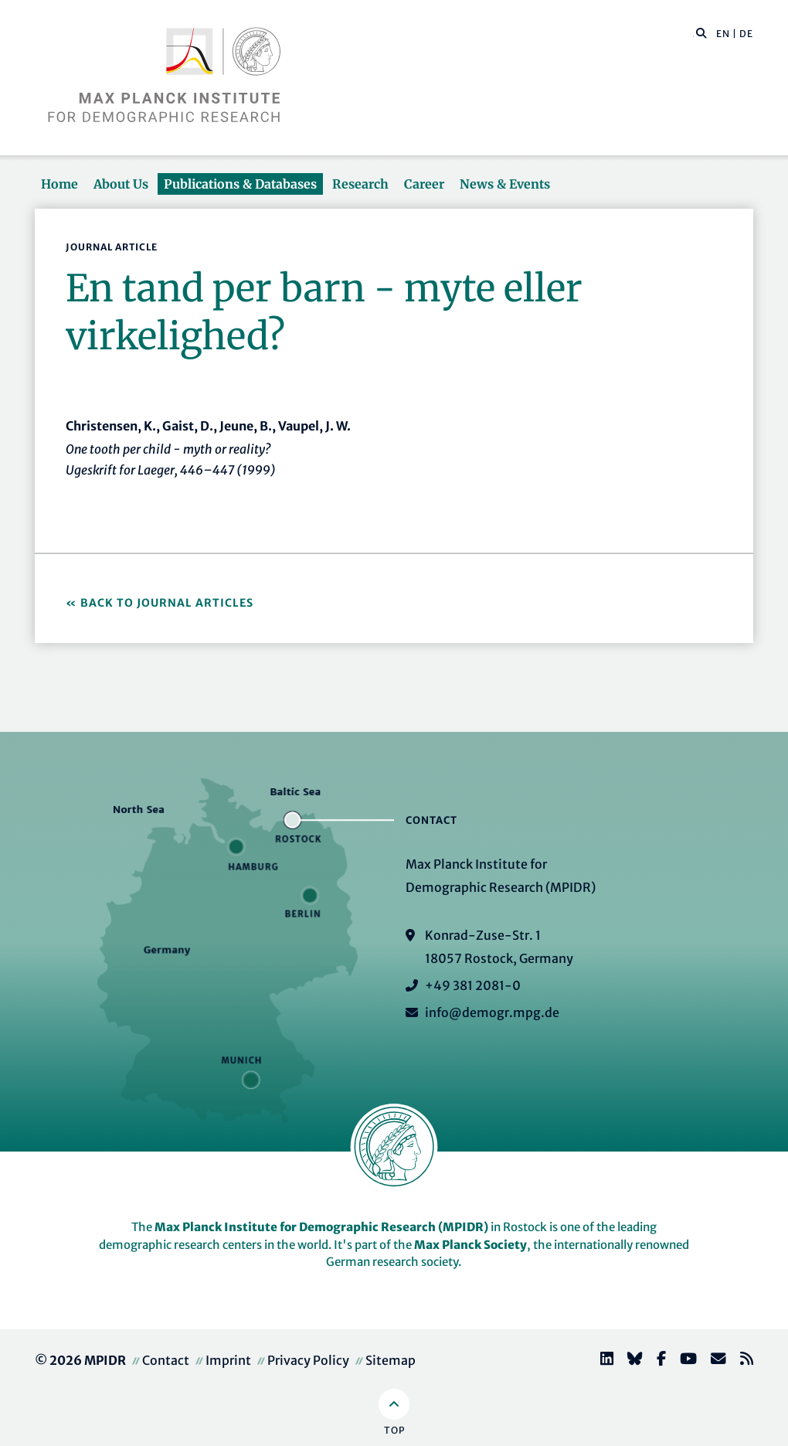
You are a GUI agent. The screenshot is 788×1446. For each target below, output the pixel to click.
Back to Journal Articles (166, 603)
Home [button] (59, 184)
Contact (165, 1360)
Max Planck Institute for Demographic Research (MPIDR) (321, 1227)
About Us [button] (120, 184)
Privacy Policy (308, 1360)
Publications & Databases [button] (240, 184)
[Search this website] (693, 34)
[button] (701, 32)
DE (746, 33)
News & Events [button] (505, 184)
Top (394, 1430)
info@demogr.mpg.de (492, 1012)
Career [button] (424, 184)
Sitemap (390, 1360)
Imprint (228, 1360)
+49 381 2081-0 (473, 985)
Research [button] (360, 184)
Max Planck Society (470, 1244)
